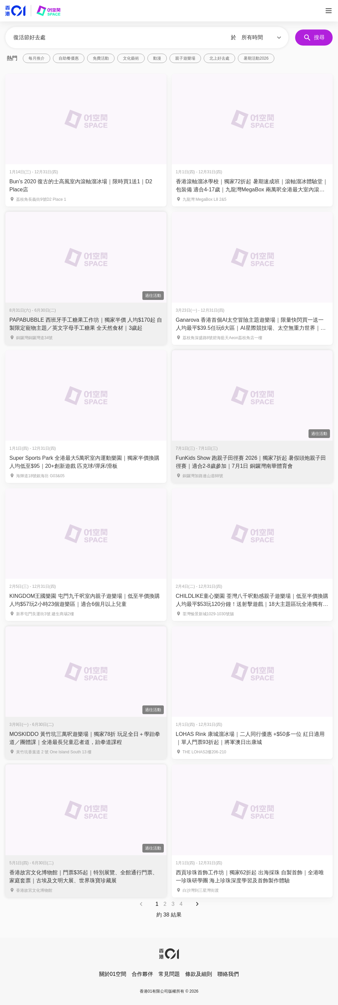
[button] (262, 38)
